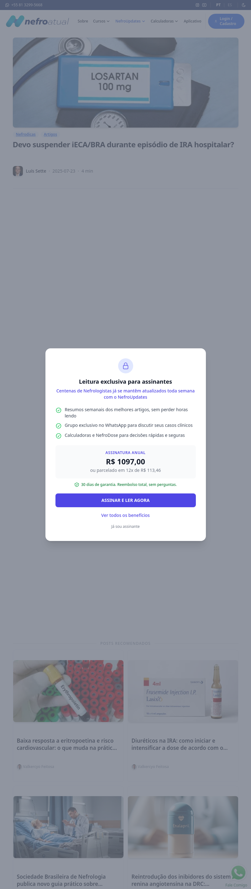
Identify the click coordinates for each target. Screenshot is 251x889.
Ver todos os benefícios (125, 515)
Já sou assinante (125, 526)
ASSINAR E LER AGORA (126, 500)
